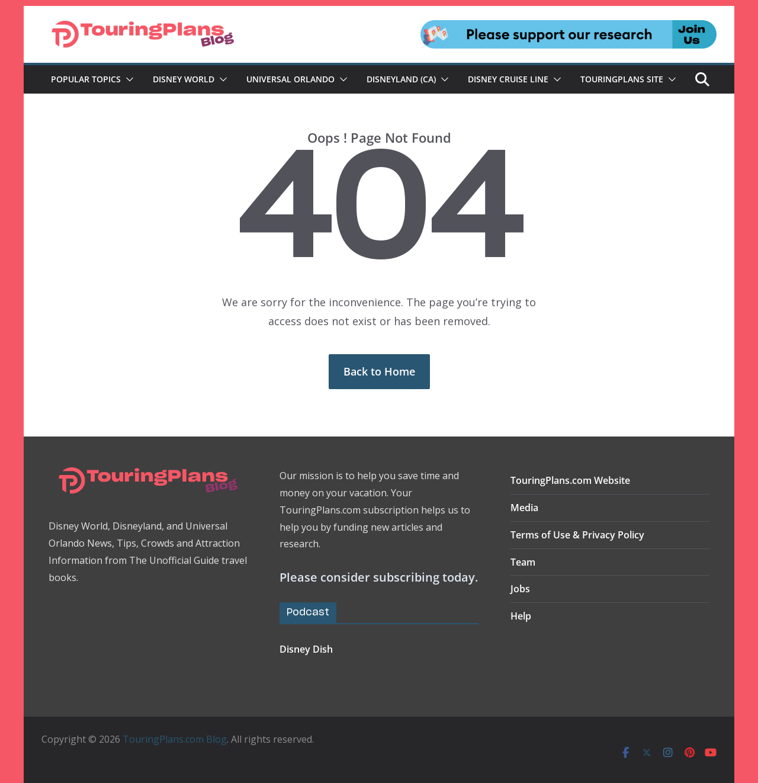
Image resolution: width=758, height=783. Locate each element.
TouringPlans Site (621, 79)
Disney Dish (306, 649)
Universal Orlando (290, 79)
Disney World (183, 79)
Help (520, 615)
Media (524, 507)
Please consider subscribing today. (379, 577)
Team (522, 562)
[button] (127, 79)
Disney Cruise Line (508, 79)
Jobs (520, 588)
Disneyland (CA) (401, 79)
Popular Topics (86, 79)
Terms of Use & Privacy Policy (577, 534)
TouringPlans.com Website (570, 480)
